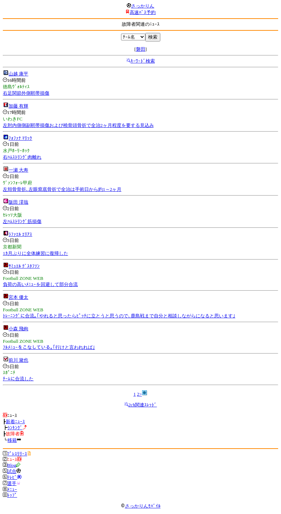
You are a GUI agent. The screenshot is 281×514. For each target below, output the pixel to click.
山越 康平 (18, 73)
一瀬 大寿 (18, 170)
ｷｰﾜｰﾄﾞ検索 (143, 61)
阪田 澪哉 (18, 202)
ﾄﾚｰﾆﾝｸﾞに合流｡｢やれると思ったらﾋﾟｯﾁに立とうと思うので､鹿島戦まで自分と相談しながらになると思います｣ (119, 315)
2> (139, 394)
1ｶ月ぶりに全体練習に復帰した (35, 253)
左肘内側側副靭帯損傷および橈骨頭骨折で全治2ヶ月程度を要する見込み (78, 125)
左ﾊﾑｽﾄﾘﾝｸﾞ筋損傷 (22, 221)
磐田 (140, 49)
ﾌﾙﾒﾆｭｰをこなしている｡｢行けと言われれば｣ (49, 347)
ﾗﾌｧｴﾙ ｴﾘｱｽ (20, 234)
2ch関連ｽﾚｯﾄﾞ (143, 404)
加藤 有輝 (18, 106)
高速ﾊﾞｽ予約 (143, 12)
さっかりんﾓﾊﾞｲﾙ (141, 506)
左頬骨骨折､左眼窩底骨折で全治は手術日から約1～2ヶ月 (62, 189)
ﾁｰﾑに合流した (18, 378)
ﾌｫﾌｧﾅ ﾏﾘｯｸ (20, 138)
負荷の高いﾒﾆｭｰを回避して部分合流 (40, 284)
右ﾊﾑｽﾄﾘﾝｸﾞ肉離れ (22, 157)
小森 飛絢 (18, 328)
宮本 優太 (18, 297)
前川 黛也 (18, 360)
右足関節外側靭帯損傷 (26, 93)
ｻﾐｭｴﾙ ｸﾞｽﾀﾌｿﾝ (24, 266)
